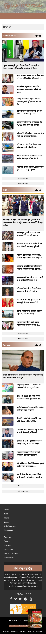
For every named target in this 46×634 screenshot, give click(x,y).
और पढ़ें (38, 36)
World (6, 518)
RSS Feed (31, 631)
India (6, 514)
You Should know (11, 553)
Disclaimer (39, 631)
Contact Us (14, 631)
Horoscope (8, 530)
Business (8, 522)
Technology (8, 549)
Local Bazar (9, 557)
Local (6, 510)
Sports (7, 541)
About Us (6, 631)
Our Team (23, 631)
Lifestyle (7, 545)
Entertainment (9, 526)
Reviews (7, 537)
